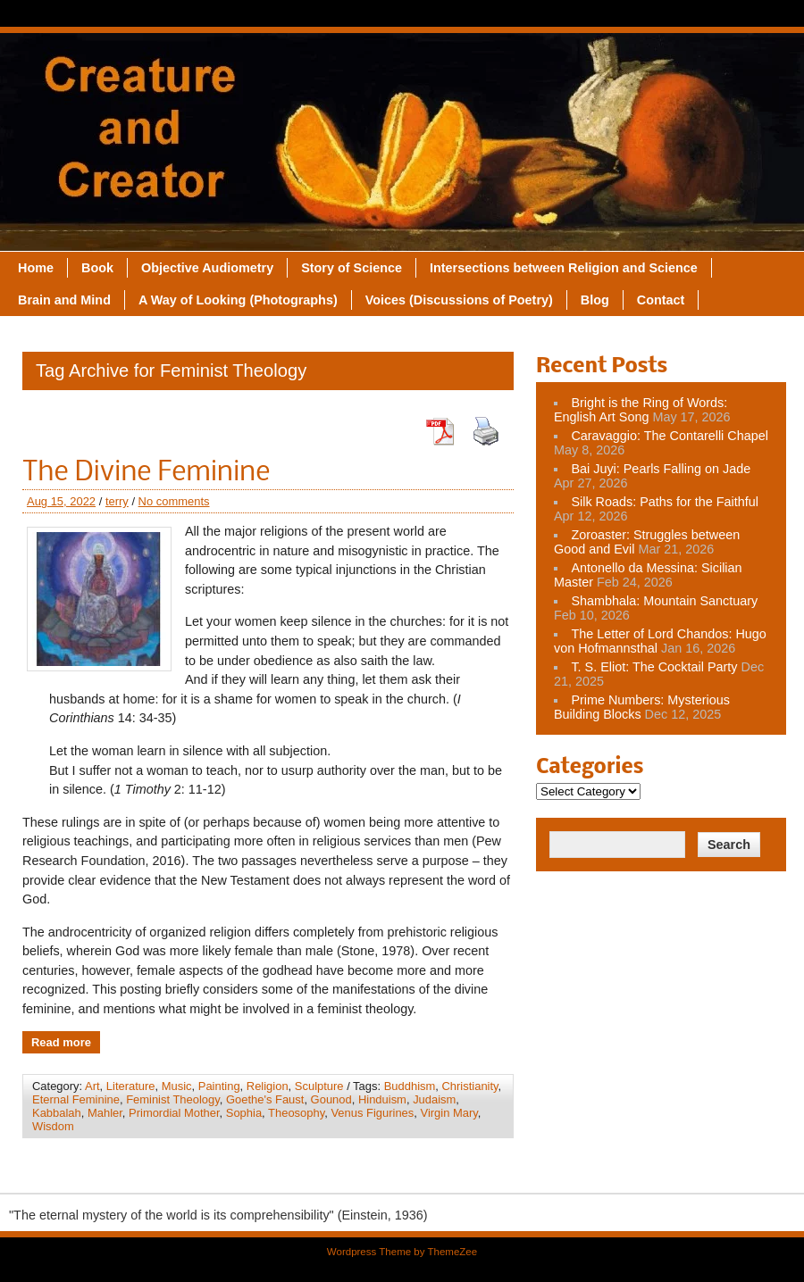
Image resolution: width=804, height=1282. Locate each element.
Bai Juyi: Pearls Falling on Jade (660, 469)
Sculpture (319, 1086)
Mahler (105, 1113)
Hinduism (382, 1099)
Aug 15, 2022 (61, 501)
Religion (268, 1086)
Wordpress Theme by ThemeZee (402, 1251)
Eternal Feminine (76, 1099)
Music (177, 1086)
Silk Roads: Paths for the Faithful (664, 502)
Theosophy (296, 1113)
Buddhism (410, 1086)
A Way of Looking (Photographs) (238, 300)
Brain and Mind (64, 300)
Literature (130, 1086)
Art (92, 1086)
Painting (219, 1086)
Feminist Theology (173, 1099)
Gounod (331, 1099)
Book (97, 268)
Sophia (244, 1113)
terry (117, 501)
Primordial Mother (174, 1113)
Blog (595, 300)
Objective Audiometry (207, 268)
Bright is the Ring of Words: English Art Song (640, 409)
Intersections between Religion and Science (564, 268)
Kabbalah (56, 1113)
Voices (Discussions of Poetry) (459, 300)
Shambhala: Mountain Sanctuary (664, 601)
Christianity (469, 1086)
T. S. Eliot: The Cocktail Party (654, 667)
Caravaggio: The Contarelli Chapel (669, 436)
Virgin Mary (449, 1113)
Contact (661, 300)
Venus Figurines (372, 1113)
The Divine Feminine (146, 473)
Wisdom (53, 1126)
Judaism (434, 1099)
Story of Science (351, 268)
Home (36, 268)
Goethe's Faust (265, 1099)
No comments (174, 501)
